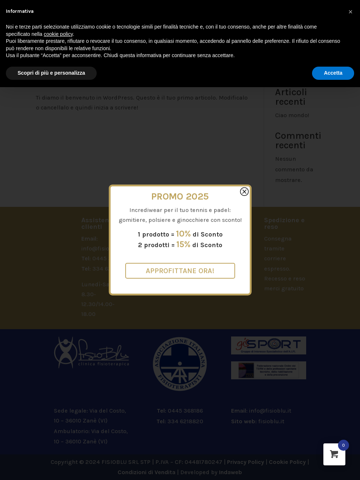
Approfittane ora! (180, 271)
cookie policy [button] (58, 34)
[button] (350, 12)
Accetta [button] (333, 73)
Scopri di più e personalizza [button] (51, 73)
